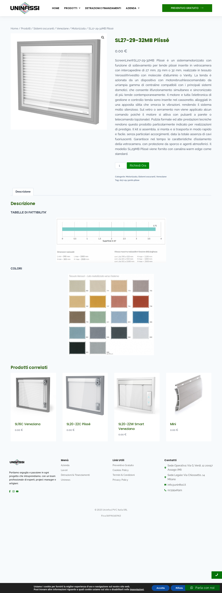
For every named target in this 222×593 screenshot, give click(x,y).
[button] (72, 8)
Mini (173, 424)
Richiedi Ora (138, 165)
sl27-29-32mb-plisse (129, 180)
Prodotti (72, 8)
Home (55, 8)
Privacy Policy (120, 480)
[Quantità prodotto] (120, 165)
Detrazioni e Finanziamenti (103, 8)
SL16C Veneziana (27, 424)
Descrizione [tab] (23, 191)
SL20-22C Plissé (78, 424)
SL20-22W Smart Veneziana (131, 426)
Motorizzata (131, 176)
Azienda (132, 8)
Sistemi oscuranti (146, 176)
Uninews (65, 480)
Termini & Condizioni (124, 475)
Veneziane (161, 176)
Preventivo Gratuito (123, 465)
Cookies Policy (121, 470)
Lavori (64, 470)
